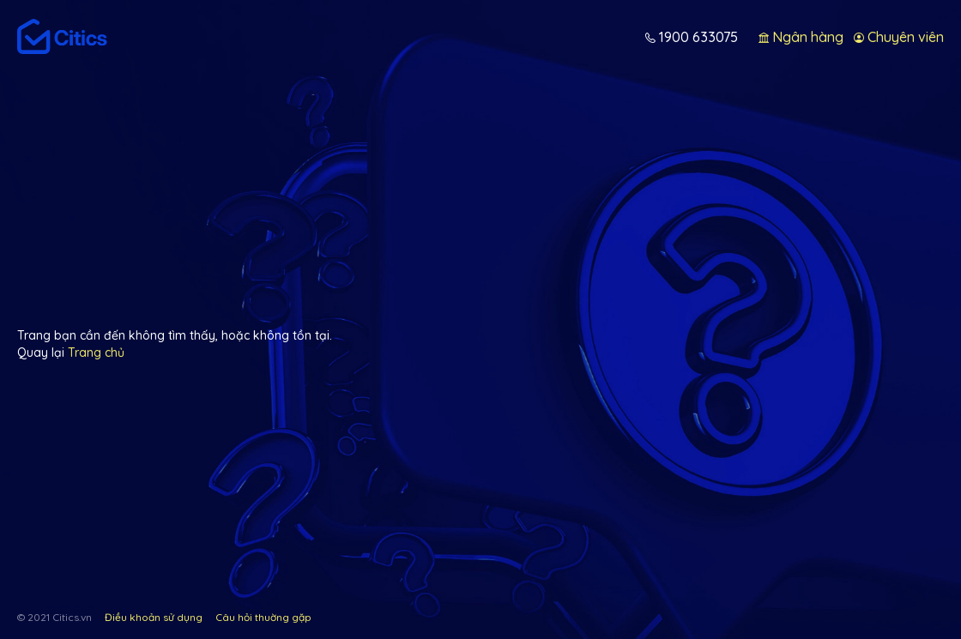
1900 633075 (696, 36)
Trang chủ (96, 352)
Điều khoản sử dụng (153, 617)
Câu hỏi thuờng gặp (263, 617)
